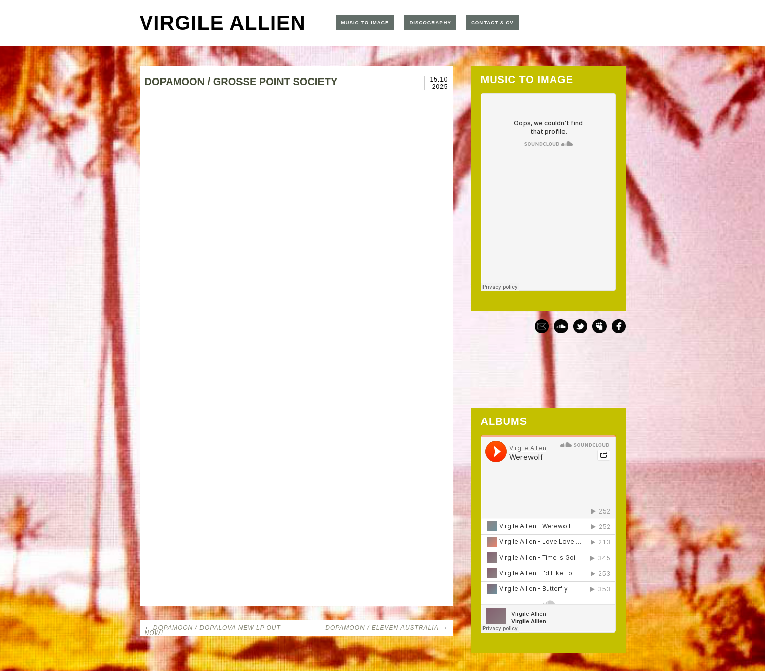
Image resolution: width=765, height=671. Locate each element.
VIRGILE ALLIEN (223, 23)
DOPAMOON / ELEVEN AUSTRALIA (381, 627)
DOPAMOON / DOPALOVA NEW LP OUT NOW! (213, 630)
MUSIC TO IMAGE (365, 22)
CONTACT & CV (492, 22)
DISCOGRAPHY (430, 22)
